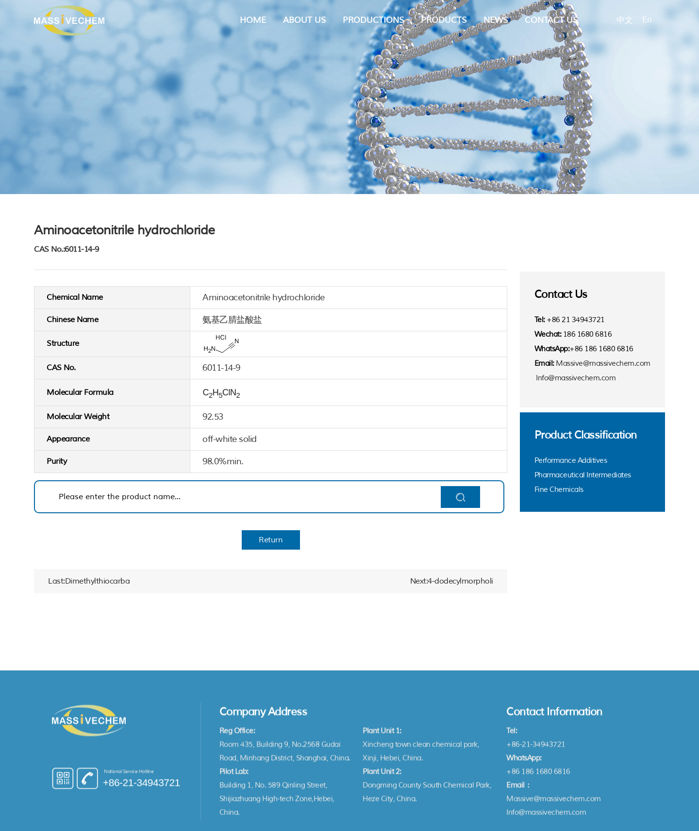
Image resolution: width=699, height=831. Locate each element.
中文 (624, 20)
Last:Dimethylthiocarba (89, 581)
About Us (304, 20)
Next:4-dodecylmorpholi (451, 581)
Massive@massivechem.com (603, 363)
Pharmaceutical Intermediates (582, 475)
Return (271, 540)
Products (443, 20)
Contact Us (551, 20)
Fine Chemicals (558, 489)
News (495, 20)
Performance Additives (570, 460)
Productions (373, 20)
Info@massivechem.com (576, 378)
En (646, 20)
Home (253, 20)
